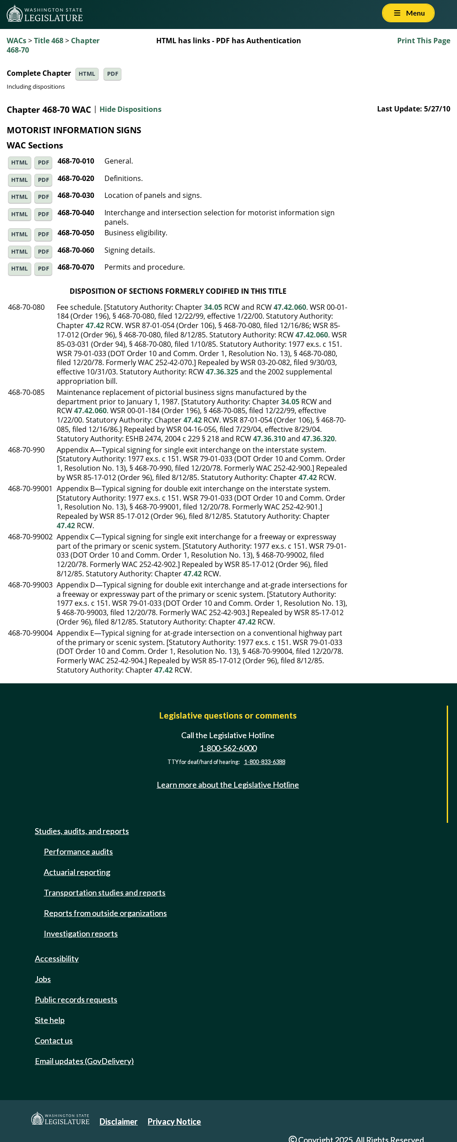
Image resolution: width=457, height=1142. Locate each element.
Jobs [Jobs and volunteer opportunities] (43, 979)
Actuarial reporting (77, 872)
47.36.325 (222, 372)
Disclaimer (118, 1121)
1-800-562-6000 (228, 748)
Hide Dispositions (131, 110)
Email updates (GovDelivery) (84, 1061)
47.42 (95, 325)
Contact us (54, 1040)
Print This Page (423, 40)
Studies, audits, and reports (82, 831)
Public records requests (76, 999)
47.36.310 (269, 439)
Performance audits (78, 851)
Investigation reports (81, 933)
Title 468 (48, 40)
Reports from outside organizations (105, 913)
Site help (50, 1020)
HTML (87, 74)
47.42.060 (290, 307)
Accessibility (57, 958)
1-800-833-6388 (264, 762)
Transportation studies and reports (105, 892)
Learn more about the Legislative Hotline (228, 784)
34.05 (213, 307)
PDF (112, 74)
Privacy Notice (174, 1121)
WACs (16, 40)
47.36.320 (318, 439)
